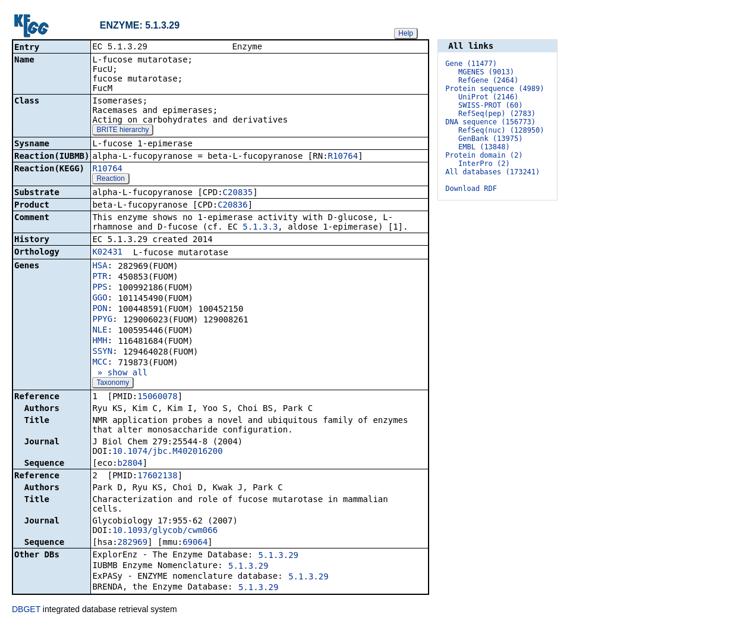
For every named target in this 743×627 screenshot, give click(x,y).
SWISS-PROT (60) (490, 105)
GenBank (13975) (490, 138)
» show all (119, 373)
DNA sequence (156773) (490, 122)
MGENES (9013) (486, 72)
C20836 (233, 206)
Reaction (110, 179)
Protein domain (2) (483, 155)
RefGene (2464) (488, 80)
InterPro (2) (484, 163)
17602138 (157, 476)
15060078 (157, 397)
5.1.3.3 (260, 228)
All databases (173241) (492, 172)
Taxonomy (112, 384)
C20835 (238, 193)
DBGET (26, 610)
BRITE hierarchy (122, 131)
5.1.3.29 (278, 556)
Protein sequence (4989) (494, 88)
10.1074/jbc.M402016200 (167, 452)
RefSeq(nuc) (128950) (501, 130)
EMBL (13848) (484, 147)
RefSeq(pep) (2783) (497, 113)
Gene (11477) (471, 63)
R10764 (343, 157)
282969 (133, 543)
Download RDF (471, 188)
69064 (194, 543)
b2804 (130, 464)
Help (405, 33)
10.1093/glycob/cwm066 (165, 531)
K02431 (107, 253)
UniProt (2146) (488, 97)
